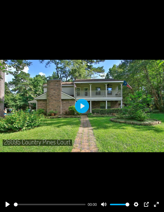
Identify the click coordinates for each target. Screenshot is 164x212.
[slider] (50, 204)
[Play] (7, 204)
